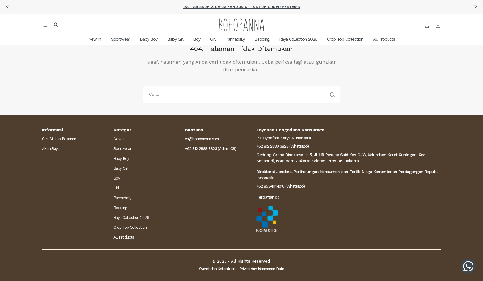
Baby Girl (120, 168)
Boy (116, 178)
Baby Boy (121, 158)
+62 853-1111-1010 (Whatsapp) (280, 186)
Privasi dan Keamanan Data (261, 269)
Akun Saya (50, 148)
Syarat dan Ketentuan (217, 269)
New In (119, 139)
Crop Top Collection (130, 227)
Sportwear (122, 148)
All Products (123, 237)
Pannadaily (122, 198)
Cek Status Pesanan (59, 139)
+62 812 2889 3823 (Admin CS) (210, 148)
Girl (116, 188)
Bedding (120, 207)
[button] (7, 7)
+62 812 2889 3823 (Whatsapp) (282, 146)
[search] (241, 94)
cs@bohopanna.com (202, 139)
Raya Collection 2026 (131, 217)
